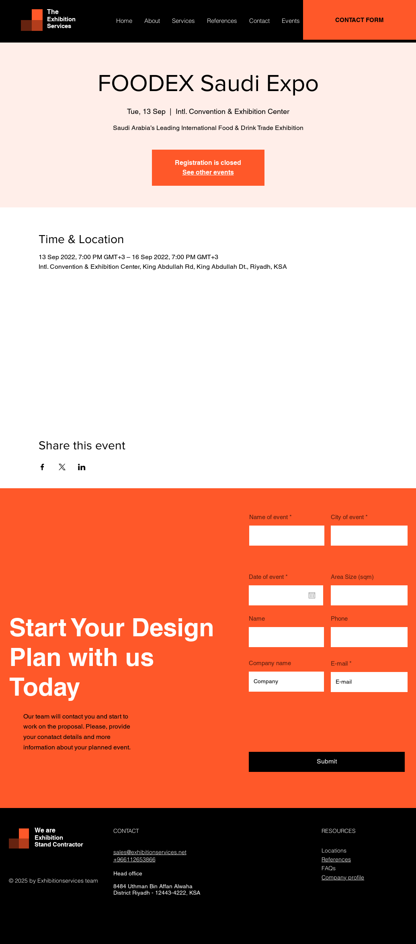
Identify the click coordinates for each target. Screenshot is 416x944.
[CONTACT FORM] (359, 20)
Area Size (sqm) (352, 577)
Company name (270, 663)
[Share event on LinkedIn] (82, 467)
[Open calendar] (312, 595)
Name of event (268, 517)
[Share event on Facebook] (42, 467)
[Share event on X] (62, 467)
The (53, 12)
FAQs (329, 868)
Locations (334, 850)
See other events (208, 172)
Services (59, 25)
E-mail (339, 663)
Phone (339, 618)
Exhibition (61, 19)
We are (45, 830)
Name (257, 618)
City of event (347, 517)
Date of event (270, 577)
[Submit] (327, 762)
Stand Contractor (59, 844)
